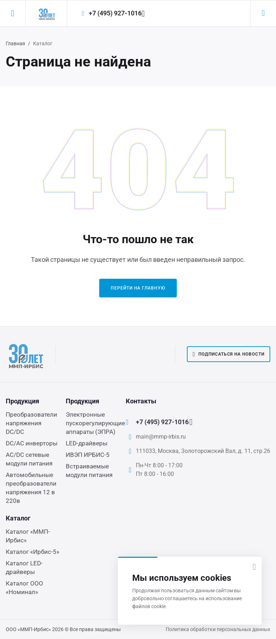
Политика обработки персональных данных (218, 629)
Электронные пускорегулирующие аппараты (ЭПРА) (95, 423)
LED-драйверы (86, 443)
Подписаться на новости (228, 354)
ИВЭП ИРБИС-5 (88, 454)
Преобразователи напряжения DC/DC (31, 423)
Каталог (18, 518)
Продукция (22, 401)
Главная (15, 43)
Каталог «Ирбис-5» (32, 551)
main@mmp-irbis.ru (161, 436)
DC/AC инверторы (32, 443)
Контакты (141, 401)
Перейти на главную (138, 288)
